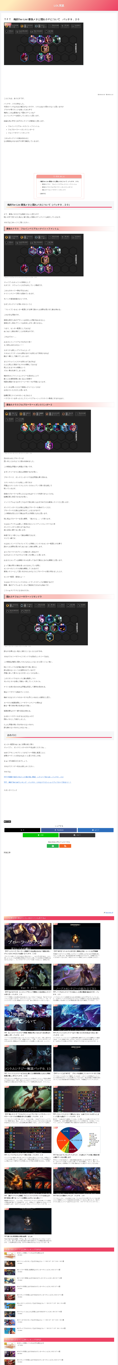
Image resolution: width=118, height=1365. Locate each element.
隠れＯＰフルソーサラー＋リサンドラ (53, 190)
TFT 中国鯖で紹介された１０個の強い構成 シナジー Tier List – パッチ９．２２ (34, 778)
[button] (77, 836)
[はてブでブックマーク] (96, 831)
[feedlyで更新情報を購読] (57, 847)
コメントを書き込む (59, 1314)
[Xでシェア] (22, 831)
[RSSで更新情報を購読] (61, 847)
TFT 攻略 (7, 822)
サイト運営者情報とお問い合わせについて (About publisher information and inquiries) (90, 1359)
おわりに (42, 194)
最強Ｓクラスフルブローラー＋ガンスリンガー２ (57, 187)
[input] (20, 1339)
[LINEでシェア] (41, 836)
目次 (57, 176)
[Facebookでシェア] (59, 831)
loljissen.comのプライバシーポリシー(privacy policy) (49, 1359)
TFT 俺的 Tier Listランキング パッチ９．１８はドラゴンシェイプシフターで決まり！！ (37, 783)
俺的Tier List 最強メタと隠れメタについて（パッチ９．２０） (60, 181)
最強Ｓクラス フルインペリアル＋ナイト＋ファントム (59, 184)
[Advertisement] (59, 80)
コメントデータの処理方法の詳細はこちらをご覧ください (73, 1320)
